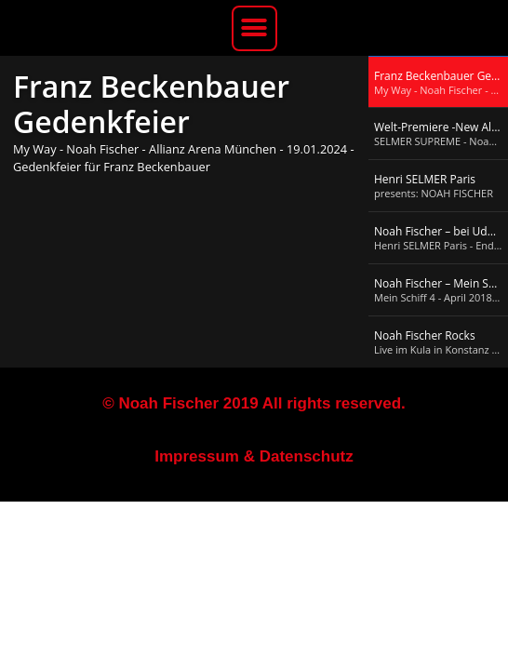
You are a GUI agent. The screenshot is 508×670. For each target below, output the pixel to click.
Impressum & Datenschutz (254, 456)
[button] (254, 28)
